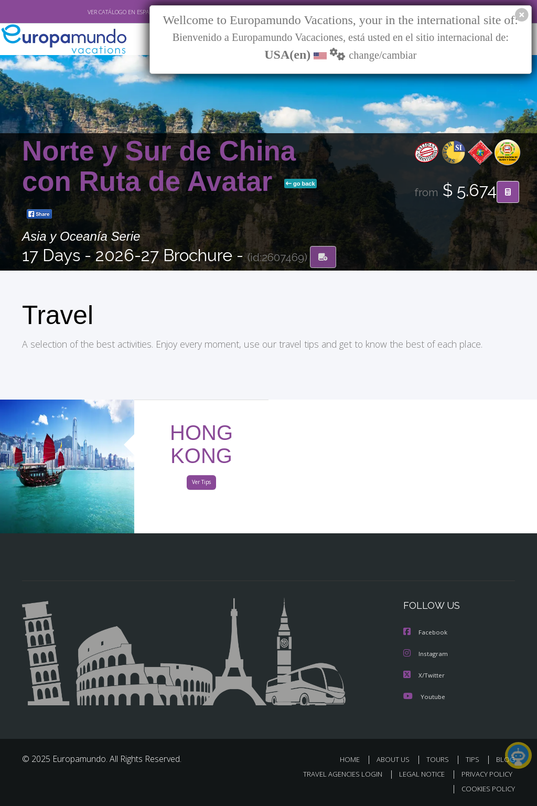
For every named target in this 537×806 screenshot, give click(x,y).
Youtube (424, 696)
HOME (353, 759)
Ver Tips (201, 484)
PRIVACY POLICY (484, 774)
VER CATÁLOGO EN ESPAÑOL (100, 12)
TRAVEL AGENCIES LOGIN (335, 774)
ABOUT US (396, 759)
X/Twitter (424, 675)
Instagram (426, 654)
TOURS (440, 759)
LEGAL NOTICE (417, 774)
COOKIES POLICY (486, 788)
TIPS (473, 759)
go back (300, 184)
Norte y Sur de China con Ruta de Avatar (159, 166)
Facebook (425, 633)
